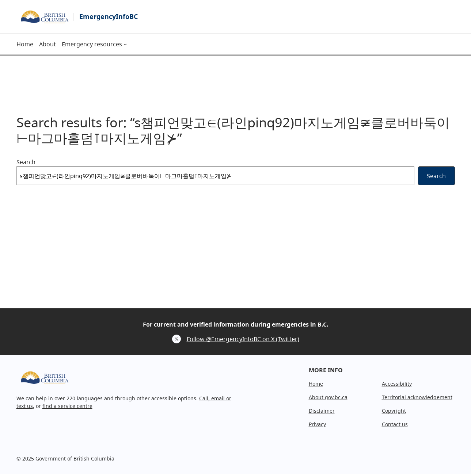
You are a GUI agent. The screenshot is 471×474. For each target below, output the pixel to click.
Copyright (394, 410)
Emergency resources (92, 44)
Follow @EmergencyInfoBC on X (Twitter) (243, 339)
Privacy (317, 424)
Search (25, 162)
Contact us (395, 424)
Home (316, 383)
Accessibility (397, 383)
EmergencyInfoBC (108, 16)
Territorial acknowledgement (417, 397)
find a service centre (67, 405)
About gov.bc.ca (328, 397)
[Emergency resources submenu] (125, 44)
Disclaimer (322, 410)
